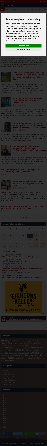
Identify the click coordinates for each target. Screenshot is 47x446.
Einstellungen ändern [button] (23, 49)
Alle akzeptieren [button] (23, 45)
